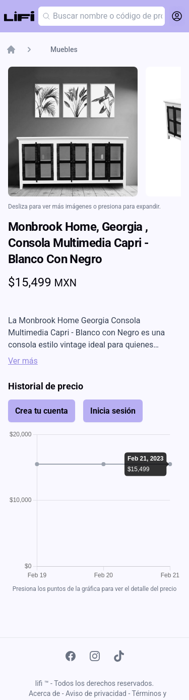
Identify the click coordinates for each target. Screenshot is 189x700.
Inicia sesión (113, 411)
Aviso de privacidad (96, 693)
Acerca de (44, 693)
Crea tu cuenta (41, 411)
